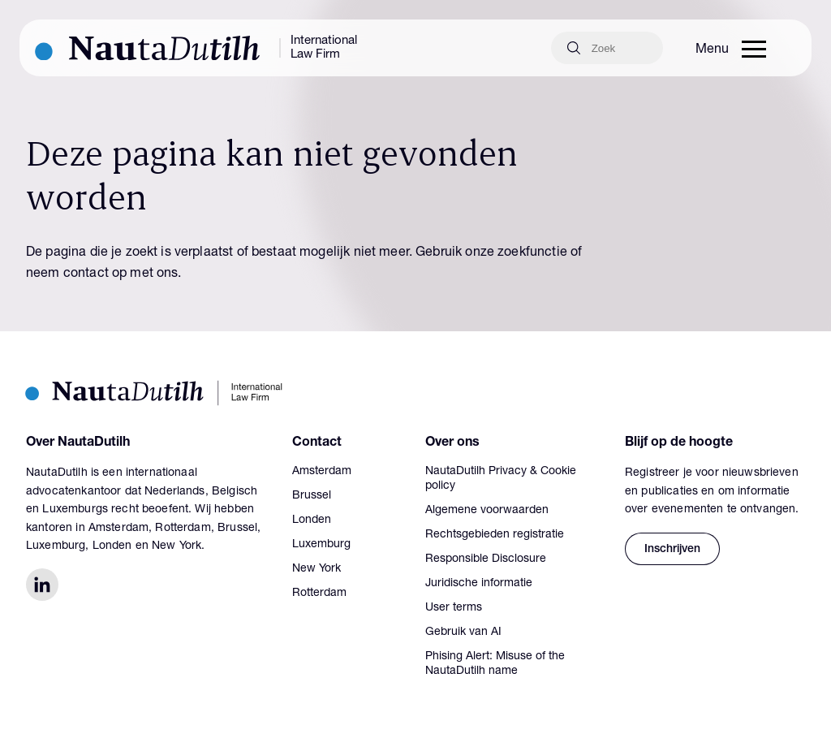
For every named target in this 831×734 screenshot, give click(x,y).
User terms (453, 608)
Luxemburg (321, 544)
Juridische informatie (478, 583)
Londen (311, 520)
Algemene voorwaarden (487, 510)
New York (316, 569)
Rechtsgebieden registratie (494, 535)
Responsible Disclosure (485, 559)
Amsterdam (321, 471)
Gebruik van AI (463, 632)
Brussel (311, 496)
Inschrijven (672, 549)
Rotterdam (319, 593)
